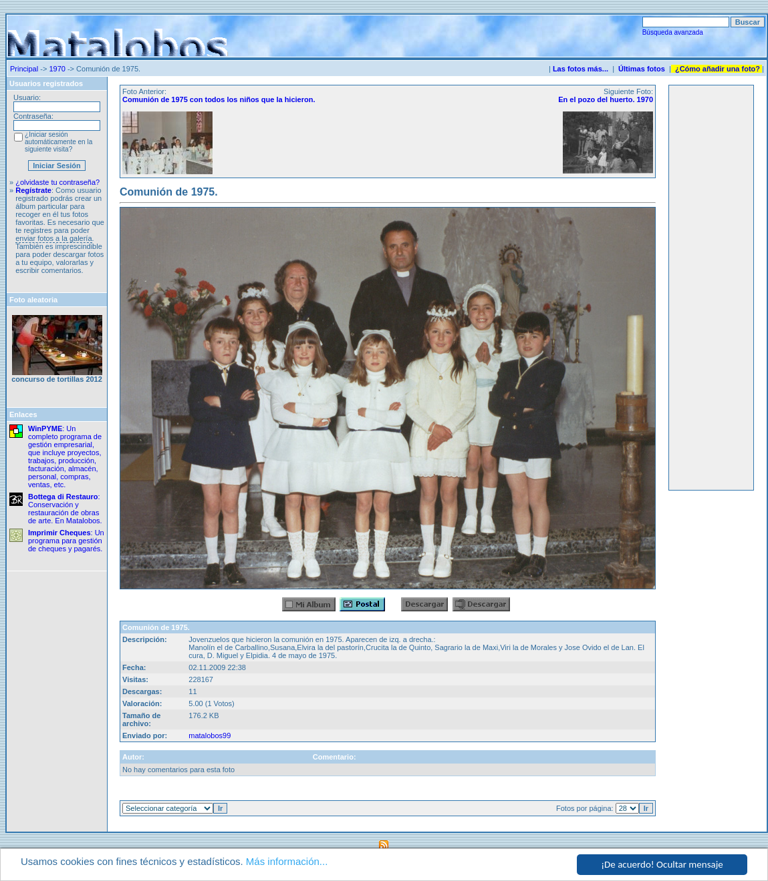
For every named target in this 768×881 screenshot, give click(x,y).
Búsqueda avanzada (672, 32)
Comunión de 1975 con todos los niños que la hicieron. (218, 99)
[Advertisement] (711, 287)
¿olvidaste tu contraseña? (57, 182)
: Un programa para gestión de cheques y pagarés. (66, 541)
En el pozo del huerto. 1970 (605, 99)
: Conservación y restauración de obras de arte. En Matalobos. (65, 509)
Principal (24, 69)
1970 (57, 69)
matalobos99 (209, 735)
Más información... (287, 861)
